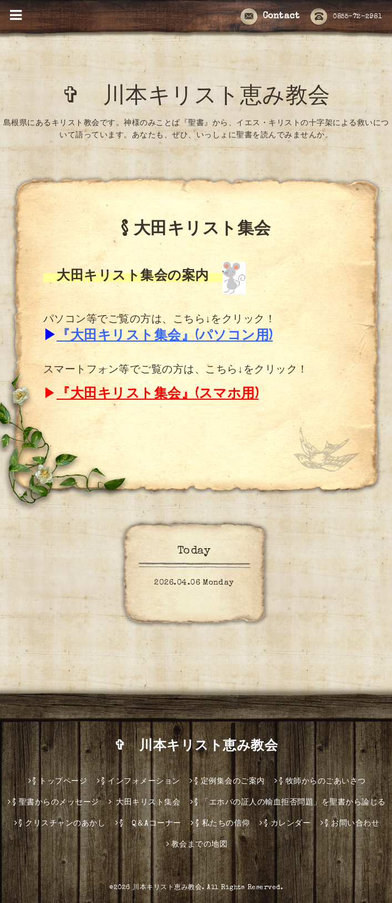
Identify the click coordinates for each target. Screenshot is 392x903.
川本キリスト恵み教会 (167, 888)
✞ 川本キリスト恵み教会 (207, 98)
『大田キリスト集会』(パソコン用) (165, 336)
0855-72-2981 (346, 17)
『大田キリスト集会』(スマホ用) (157, 394)
